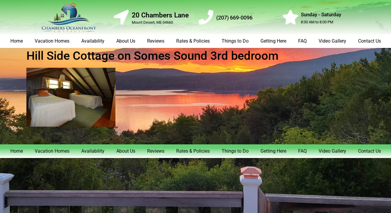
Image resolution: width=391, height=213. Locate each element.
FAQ (302, 41)
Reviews (155, 41)
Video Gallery (332, 41)
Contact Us (369, 41)
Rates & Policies (193, 41)
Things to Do (235, 41)
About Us (125, 41)
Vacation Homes (52, 41)
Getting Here (273, 41)
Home (16, 41)
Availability (92, 41)
